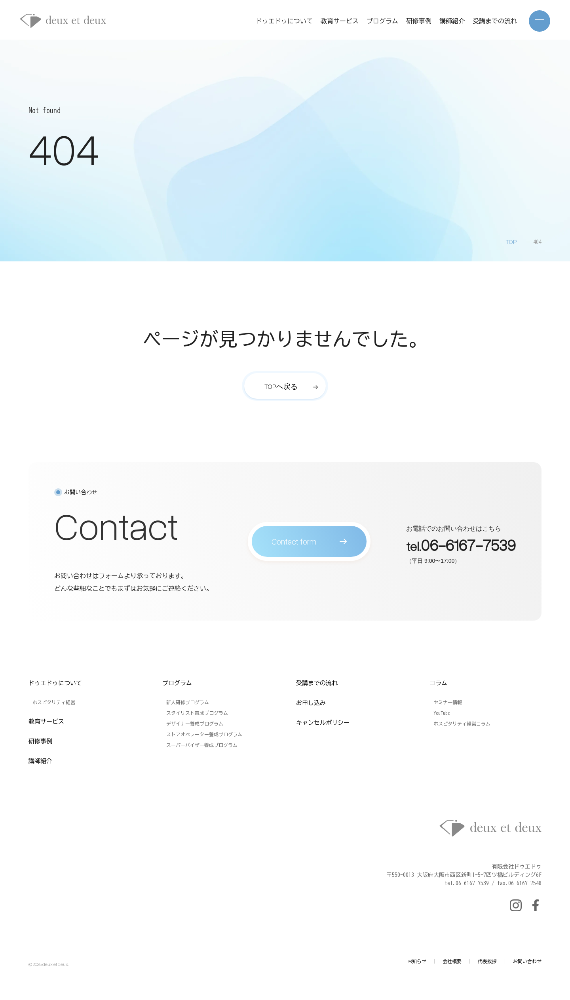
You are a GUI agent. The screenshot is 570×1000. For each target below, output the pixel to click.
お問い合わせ (527, 961)
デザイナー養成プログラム (194, 723)
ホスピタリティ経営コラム (461, 723)
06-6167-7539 (468, 548)
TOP (511, 241)
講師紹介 (452, 21)
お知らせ (416, 961)
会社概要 (452, 961)
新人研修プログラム (187, 702)
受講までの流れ (495, 21)
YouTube (441, 712)
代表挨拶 (487, 961)
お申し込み (311, 703)
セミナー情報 (447, 702)
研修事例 (418, 21)
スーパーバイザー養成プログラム (202, 745)
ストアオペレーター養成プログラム (204, 734)
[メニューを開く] (539, 21)
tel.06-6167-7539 (467, 883)
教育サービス (340, 21)
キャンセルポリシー (323, 723)
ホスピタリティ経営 (53, 702)
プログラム (382, 21)
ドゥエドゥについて (284, 21)
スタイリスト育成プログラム (197, 712)
